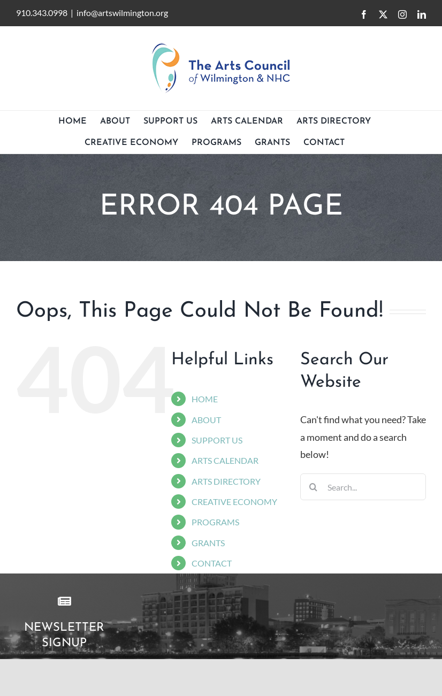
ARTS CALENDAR (225, 460)
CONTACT (212, 563)
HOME (205, 399)
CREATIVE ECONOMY (234, 501)
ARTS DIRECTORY (226, 481)
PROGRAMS (215, 522)
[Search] (313, 486)
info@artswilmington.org (122, 12)
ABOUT (206, 420)
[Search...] (363, 486)
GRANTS (208, 543)
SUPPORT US (217, 440)
